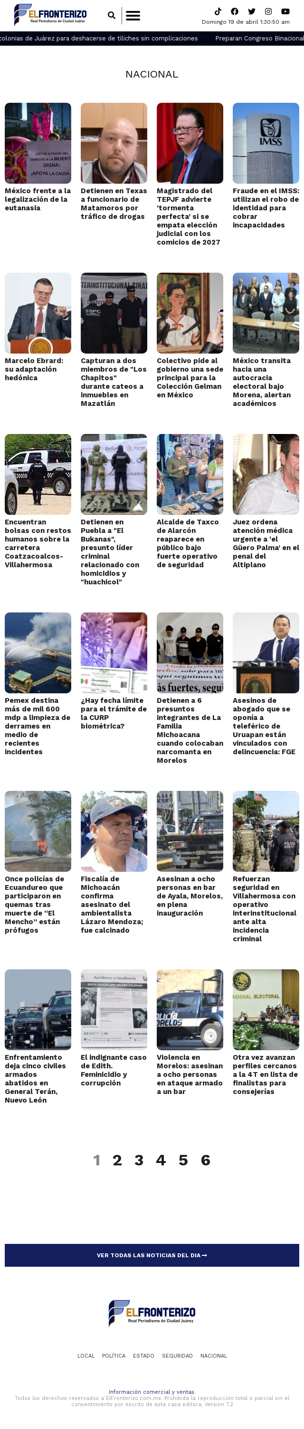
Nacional (152, 74)
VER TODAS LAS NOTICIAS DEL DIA (152, 1255)
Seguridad (177, 1356)
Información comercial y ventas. (152, 1392)
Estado (143, 1356)
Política (113, 1356)
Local (86, 1356)
